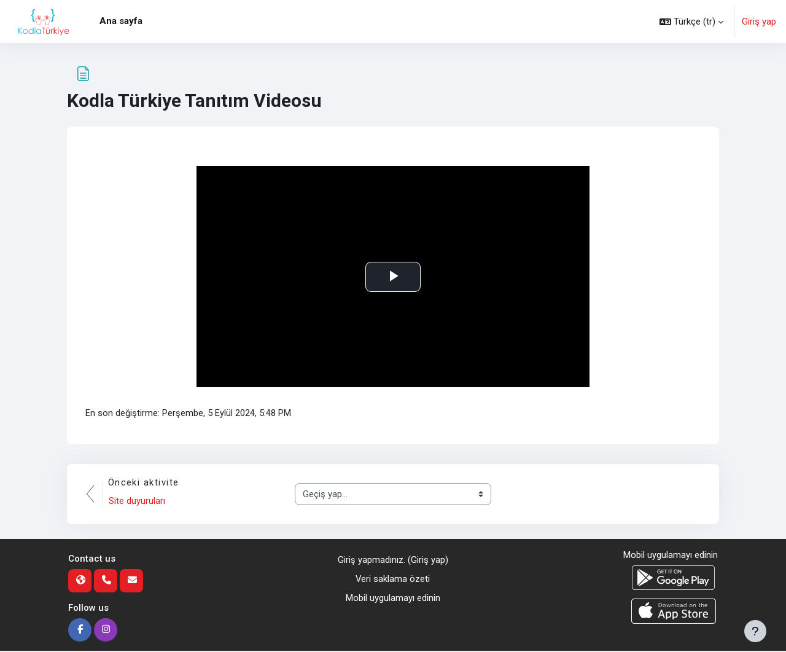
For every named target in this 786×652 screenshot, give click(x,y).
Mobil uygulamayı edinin (393, 598)
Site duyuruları (137, 501)
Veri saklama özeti (393, 579)
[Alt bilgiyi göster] (755, 631)
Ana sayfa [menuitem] (120, 20)
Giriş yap (759, 21)
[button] (691, 21)
